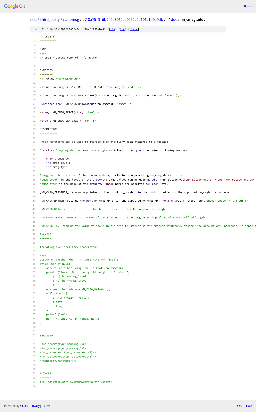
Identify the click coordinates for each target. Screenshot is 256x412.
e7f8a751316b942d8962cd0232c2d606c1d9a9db (123, 19)
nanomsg (71, 19)
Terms (46, 406)
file (112, 29)
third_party (50, 19)
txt (239, 405)
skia (33, 19)
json (249, 405)
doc (174, 19)
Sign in (248, 6)
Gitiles (24, 406)
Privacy (35, 406)
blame (134, 29)
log (122, 29)
